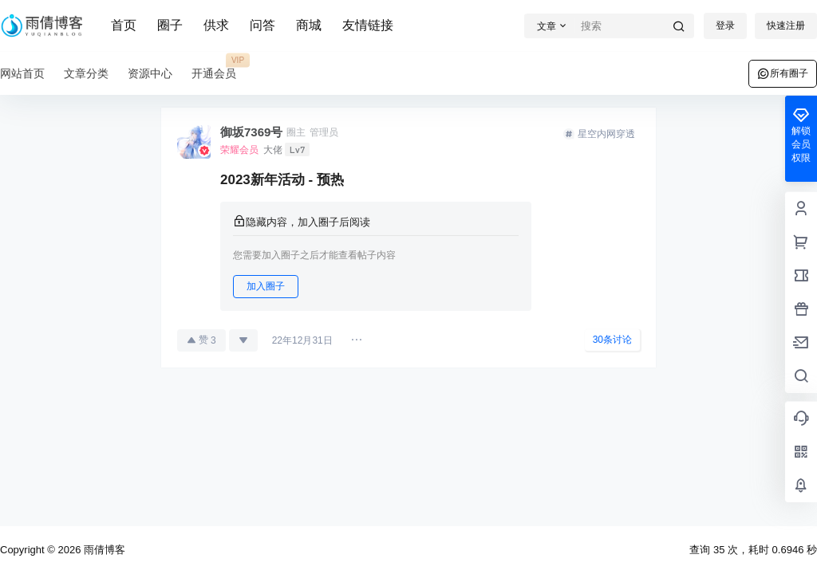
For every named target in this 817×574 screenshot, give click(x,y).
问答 (262, 25)
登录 (725, 25)
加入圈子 (266, 286)
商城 (309, 25)
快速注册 (786, 25)
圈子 (170, 25)
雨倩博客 (103, 550)
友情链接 (367, 25)
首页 (123, 25)
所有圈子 (782, 73)
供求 (216, 25)
